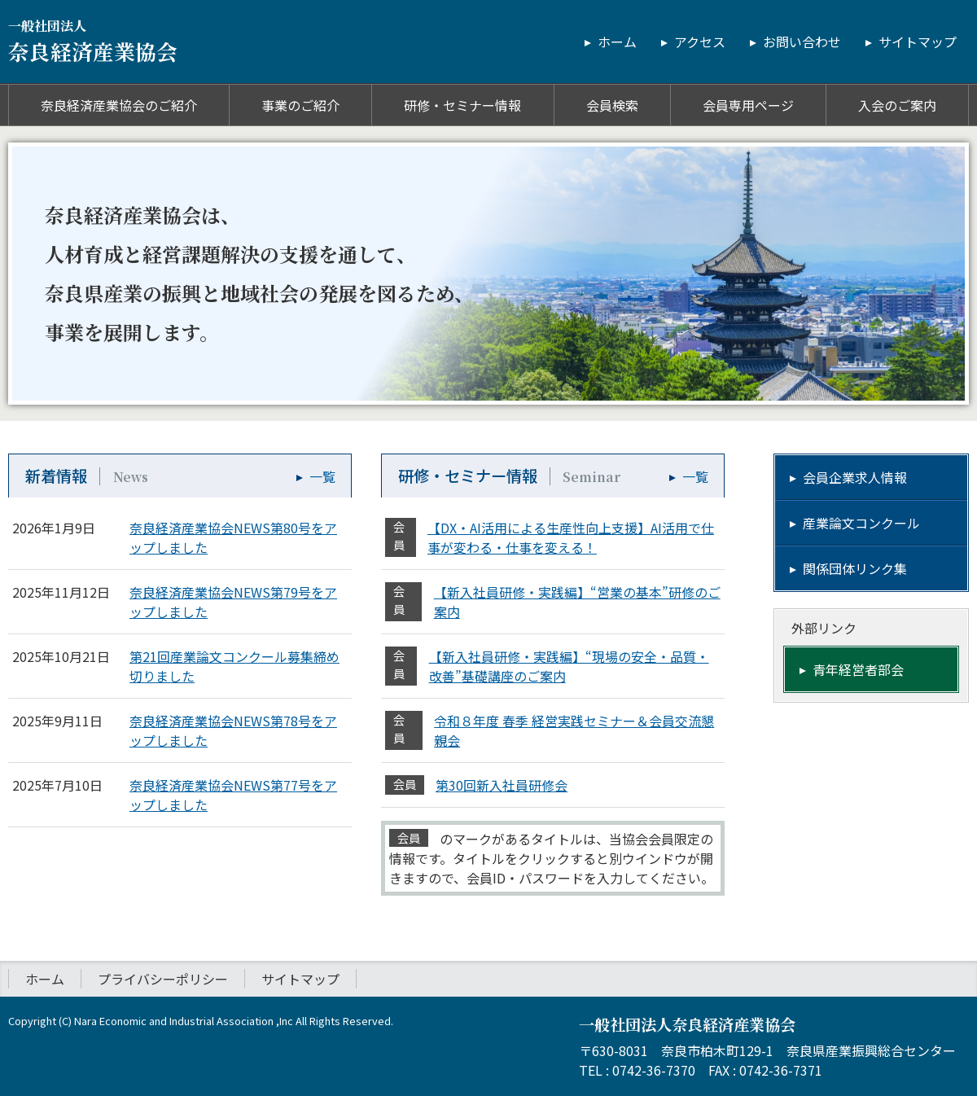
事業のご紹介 (300, 105)
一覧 (322, 476)
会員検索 (612, 105)
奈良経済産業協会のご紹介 (119, 105)
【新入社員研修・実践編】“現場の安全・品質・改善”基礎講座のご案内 (569, 666)
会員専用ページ (748, 105)
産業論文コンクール (861, 523)
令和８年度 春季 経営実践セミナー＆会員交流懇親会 (574, 730)
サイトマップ (917, 41)
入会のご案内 (897, 105)
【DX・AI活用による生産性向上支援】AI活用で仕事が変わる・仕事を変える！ (570, 537)
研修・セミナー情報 (462, 105)
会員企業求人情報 (855, 477)
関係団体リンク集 (855, 568)
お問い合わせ (802, 41)
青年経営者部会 (858, 669)
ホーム (617, 41)
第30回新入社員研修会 (501, 785)
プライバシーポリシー (163, 979)
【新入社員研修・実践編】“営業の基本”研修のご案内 (577, 601)
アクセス (699, 41)
